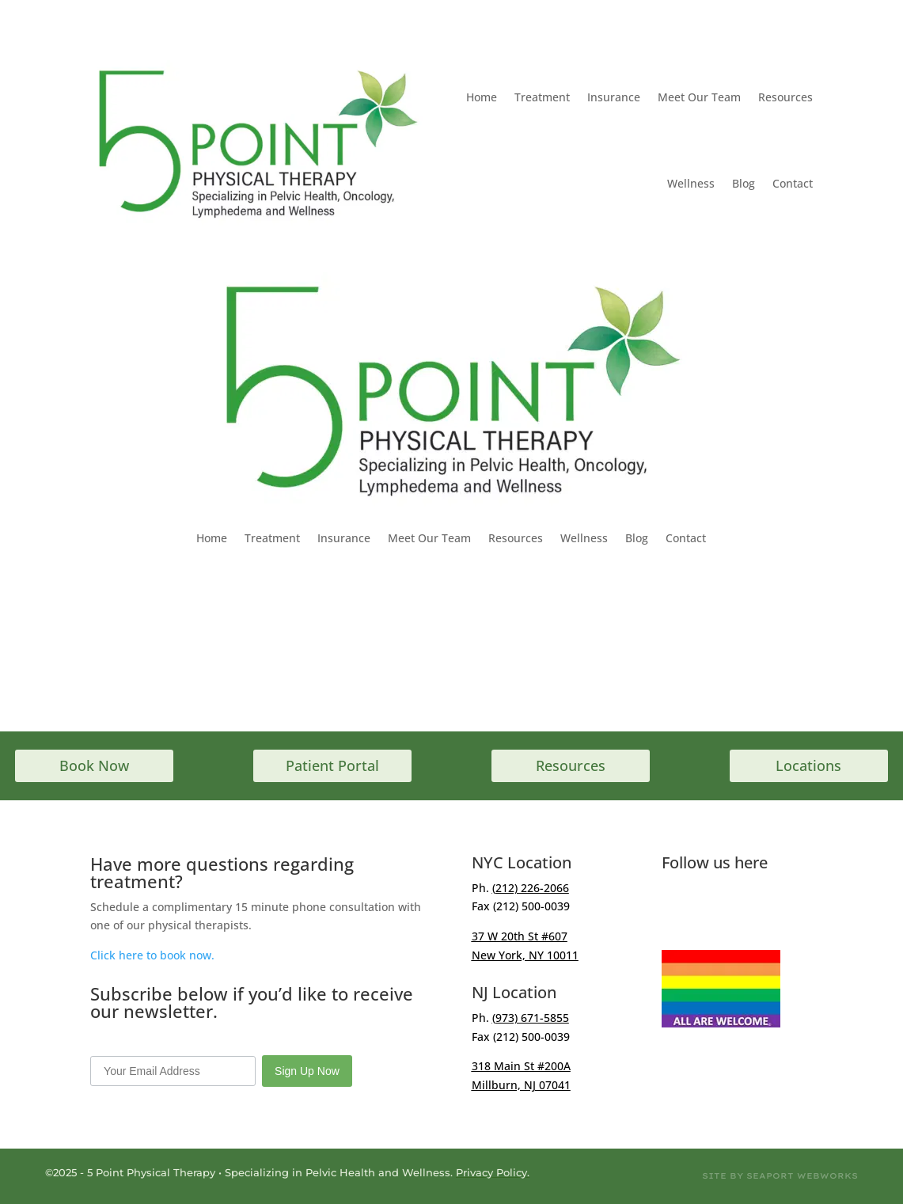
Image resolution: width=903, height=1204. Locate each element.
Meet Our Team (699, 96)
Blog (743, 183)
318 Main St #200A (521, 1065)
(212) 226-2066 (530, 887)
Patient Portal (332, 765)
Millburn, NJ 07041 (521, 1084)
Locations (808, 765)
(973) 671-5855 (530, 1017)
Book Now (94, 765)
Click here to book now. (152, 955)
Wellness (691, 183)
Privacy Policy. (492, 1172)
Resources (785, 96)
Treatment (542, 96)
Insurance (613, 96)
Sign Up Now (307, 1071)
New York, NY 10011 (525, 955)
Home (481, 96)
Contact (792, 183)
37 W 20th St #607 (519, 936)
